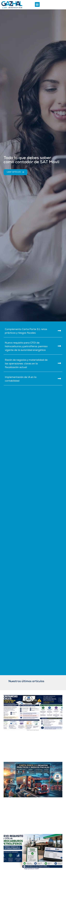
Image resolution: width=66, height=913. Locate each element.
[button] (37, 4)
